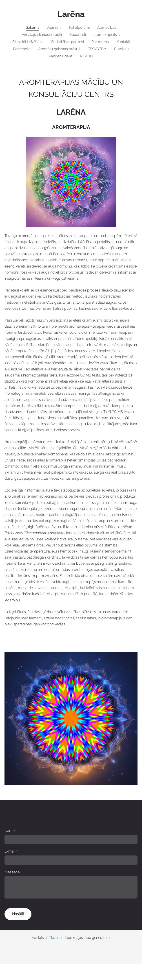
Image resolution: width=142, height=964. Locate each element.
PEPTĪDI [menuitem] (86, 56)
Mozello (55, 938)
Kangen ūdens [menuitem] (61, 56)
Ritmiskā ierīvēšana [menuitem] (28, 42)
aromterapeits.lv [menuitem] (106, 35)
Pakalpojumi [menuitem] (79, 27)
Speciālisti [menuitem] (77, 35)
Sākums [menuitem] (32, 27)
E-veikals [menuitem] (121, 49)
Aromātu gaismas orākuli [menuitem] (59, 49)
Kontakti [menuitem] (123, 42)
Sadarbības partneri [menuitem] (67, 42)
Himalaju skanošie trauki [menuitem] (42, 35)
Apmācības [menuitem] (106, 27)
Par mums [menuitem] (100, 42)
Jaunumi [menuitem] (54, 27)
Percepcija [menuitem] (22, 49)
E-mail (10, 851)
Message (13, 872)
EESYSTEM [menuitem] (97, 49)
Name (10, 831)
